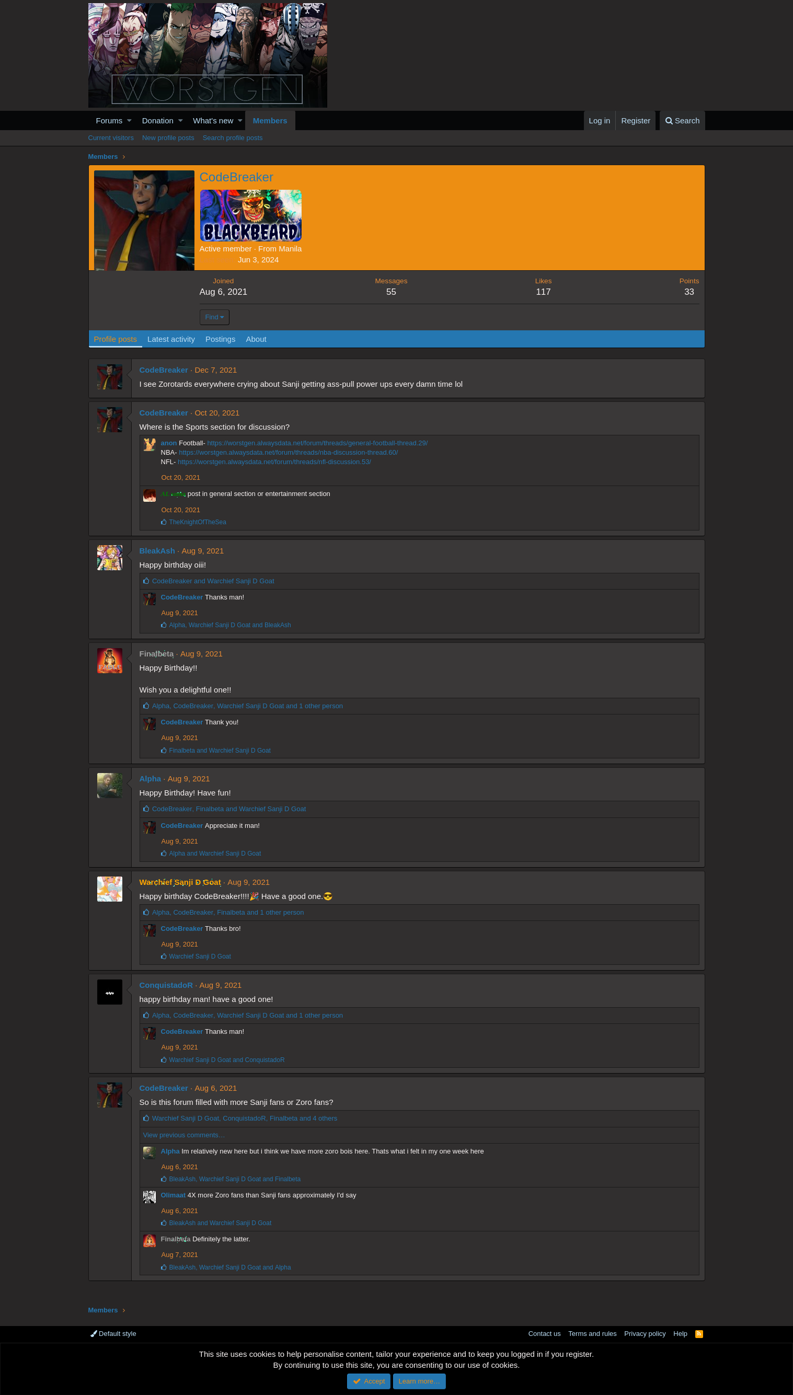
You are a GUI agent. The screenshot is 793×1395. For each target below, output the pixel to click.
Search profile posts (233, 138)
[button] (129, 120)
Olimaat (173, 1195)
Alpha (151, 778)
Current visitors (111, 138)
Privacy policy (644, 1334)
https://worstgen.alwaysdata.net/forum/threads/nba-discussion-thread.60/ (288, 452)
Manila (290, 248)
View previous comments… (184, 1135)
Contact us (544, 1334)
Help (680, 1334)
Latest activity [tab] (171, 339)
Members (270, 120)
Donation (158, 120)
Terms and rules (592, 1334)
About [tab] (256, 339)
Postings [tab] (220, 339)
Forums (109, 120)
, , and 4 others (244, 1118)
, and (230, 625)
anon (169, 443)
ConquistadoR (166, 985)
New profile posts (168, 138)
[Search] (682, 120)
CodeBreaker (164, 369)
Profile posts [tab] (115, 339)
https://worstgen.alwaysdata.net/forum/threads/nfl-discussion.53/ (274, 462)
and (213, 581)
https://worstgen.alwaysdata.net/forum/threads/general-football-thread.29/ (317, 443)
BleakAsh (157, 550)
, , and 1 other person (247, 706)
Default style (113, 1334)
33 (689, 292)
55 (391, 292)
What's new (213, 120)
